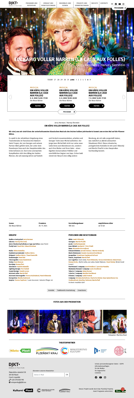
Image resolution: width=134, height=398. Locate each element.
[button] (124, 321)
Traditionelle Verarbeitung (66, 290)
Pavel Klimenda (45, 276)
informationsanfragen (102, 366)
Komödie (51, 290)
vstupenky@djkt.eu (17, 382)
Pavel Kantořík (32, 255)
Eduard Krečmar (30, 246)
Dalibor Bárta (29, 253)
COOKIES (98, 373)
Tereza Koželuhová (32, 276)
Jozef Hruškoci (90, 267)
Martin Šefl (24, 273)
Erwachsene (82, 290)
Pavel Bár (20, 246)
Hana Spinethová (109, 278)
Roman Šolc (20, 264)
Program (69, 112)
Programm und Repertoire (31, 4)
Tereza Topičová (20, 280)
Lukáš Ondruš (87, 276)
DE (112, 4)
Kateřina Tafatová (85, 280)
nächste (94, 3)
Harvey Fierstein (21, 242)
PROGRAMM (120, 8)
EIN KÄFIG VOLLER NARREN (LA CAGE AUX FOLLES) (39, 93)
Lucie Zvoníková (95, 269)
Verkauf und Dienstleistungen (48, 4)
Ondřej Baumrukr (79, 244)
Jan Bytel (81, 246)
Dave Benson (18, 262)
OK (67, 375)
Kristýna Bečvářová (83, 278)
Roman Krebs (73, 262)
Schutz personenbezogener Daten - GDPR (109, 364)
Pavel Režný (110, 262)
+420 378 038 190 (16, 380)
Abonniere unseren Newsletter (43, 371)
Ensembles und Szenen (65, 4)
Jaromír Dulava (86, 251)
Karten (40, 106)
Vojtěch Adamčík (23, 267)
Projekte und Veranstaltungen (82, 4)
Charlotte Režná (96, 278)
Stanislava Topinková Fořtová (87, 255)
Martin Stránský (98, 251)
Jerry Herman (28, 239)
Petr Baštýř (25, 269)
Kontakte (104, 3)
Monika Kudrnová (24, 278)
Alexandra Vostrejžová (81, 248)
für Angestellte (100, 371)
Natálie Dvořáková (89, 273)
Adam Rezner (87, 271)
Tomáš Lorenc (24, 271)
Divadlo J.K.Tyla (16, 366)
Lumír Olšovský (78, 239)
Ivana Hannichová (25, 260)
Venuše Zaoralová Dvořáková (91, 253)
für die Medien (99, 368)
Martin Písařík (81, 242)
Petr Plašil (89, 246)
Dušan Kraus (117, 260)
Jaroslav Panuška (103, 267)
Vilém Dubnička (19, 251)
